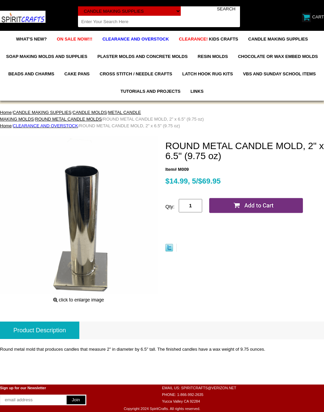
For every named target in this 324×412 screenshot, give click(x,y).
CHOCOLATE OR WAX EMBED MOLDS (278, 56)
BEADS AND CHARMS (31, 73)
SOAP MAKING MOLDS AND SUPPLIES (46, 56)
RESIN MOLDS (213, 56)
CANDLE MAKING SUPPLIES (278, 39)
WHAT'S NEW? (31, 39)
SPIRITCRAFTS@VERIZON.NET (208, 388)
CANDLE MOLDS (90, 112)
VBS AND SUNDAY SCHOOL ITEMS (279, 73)
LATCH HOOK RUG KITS (207, 73)
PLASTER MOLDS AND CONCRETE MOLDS (142, 56)
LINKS (197, 91)
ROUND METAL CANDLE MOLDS (68, 119)
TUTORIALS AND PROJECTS (150, 91)
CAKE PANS (77, 73)
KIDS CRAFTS (208, 39)
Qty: (170, 206)
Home (6, 112)
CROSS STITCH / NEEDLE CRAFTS (136, 73)
